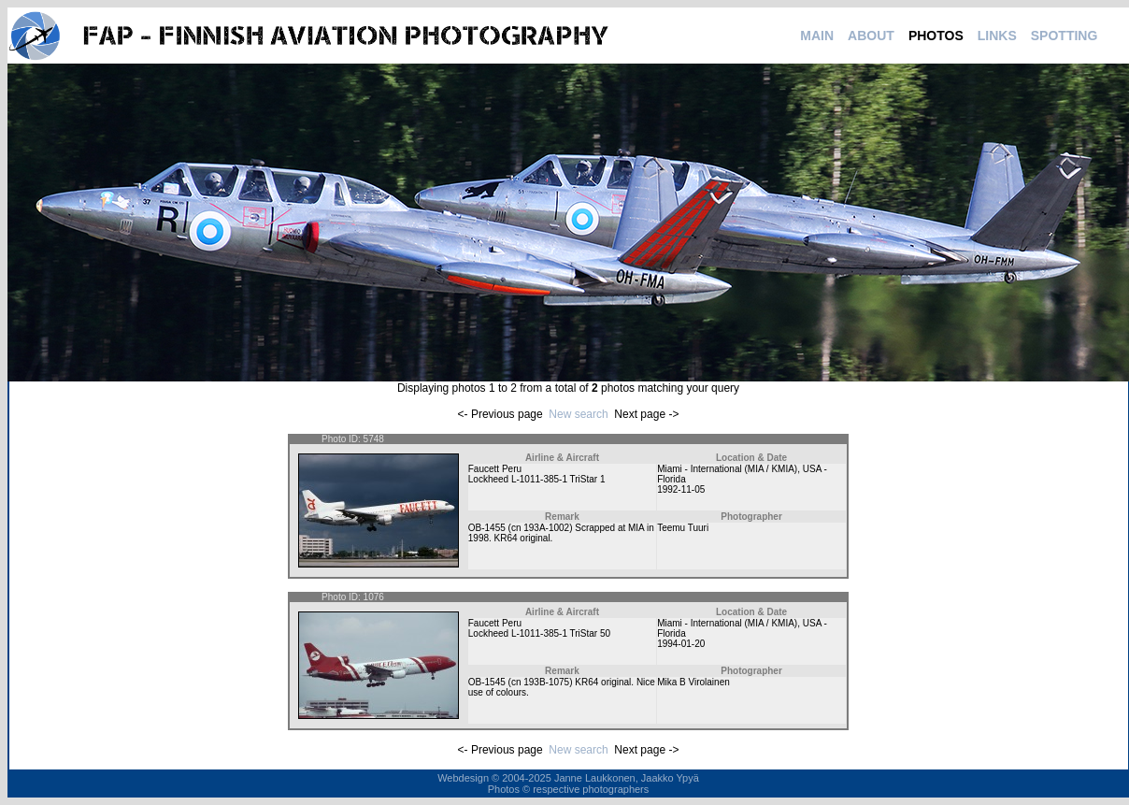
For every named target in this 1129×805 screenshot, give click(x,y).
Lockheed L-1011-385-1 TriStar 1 (537, 479)
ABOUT (871, 35)
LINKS (997, 35)
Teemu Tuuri (682, 528)
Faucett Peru (495, 469)
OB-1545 (487, 682)
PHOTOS (936, 35)
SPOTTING (1064, 35)
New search (578, 414)
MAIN (817, 35)
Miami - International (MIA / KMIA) (727, 469)
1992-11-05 (681, 489)
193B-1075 (546, 682)
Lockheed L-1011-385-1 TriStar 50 (539, 633)
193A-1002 (546, 528)
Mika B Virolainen (693, 682)
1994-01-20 (681, 644)
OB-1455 (487, 528)
